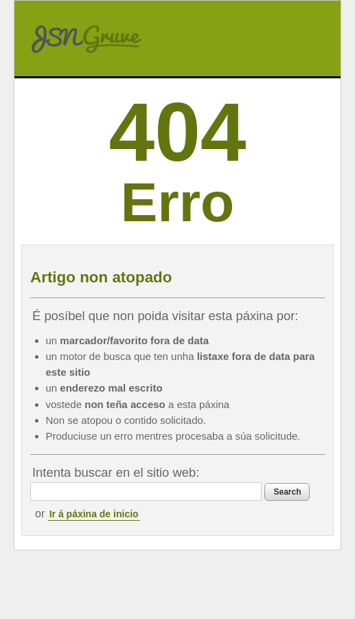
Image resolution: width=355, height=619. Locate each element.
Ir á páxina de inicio (94, 513)
